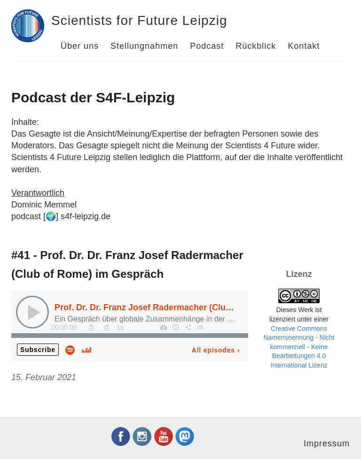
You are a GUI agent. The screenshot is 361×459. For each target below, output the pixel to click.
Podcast (207, 46)
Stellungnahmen (144, 46)
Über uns (80, 46)
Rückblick (255, 46)
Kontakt (304, 46)
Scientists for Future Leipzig (139, 20)
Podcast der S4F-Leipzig (93, 97)
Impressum (327, 443)
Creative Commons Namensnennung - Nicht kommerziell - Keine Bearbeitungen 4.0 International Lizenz (299, 347)
